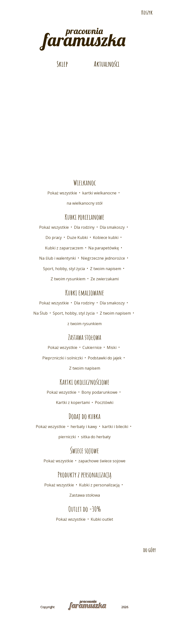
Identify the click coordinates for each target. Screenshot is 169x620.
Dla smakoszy (112, 227)
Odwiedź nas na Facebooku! (14, 12)
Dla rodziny (84, 227)
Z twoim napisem (105, 268)
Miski (111, 347)
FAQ (122, 567)
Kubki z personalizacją (99, 485)
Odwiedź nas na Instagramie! (30, 12)
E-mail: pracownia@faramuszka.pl (52, 4)
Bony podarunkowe (99, 392)
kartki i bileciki (115, 426)
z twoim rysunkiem (84, 323)
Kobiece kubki (105, 237)
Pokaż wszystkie (62, 193)
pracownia (84, 36)
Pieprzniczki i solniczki (62, 358)
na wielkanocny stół (84, 203)
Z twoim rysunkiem (68, 279)
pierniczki (67, 436)
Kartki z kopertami (73, 402)
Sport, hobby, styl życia (64, 268)
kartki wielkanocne (99, 193)
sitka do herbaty (96, 436)
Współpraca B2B (96, 567)
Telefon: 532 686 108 (128, 4)
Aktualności (106, 63)
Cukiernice (92, 347)
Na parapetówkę (103, 248)
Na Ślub (40, 313)
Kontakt (22, 567)
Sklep (62, 63)
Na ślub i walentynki (57, 258)
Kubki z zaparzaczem (64, 248)
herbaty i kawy (84, 426)
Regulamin (144, 567)
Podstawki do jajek (105, 358)
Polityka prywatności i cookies (84, 575)
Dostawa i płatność (56, 567)
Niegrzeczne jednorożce (103, 258)
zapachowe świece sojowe (101, 461)
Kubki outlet (102, 519)
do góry (149, 550)
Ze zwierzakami (104, 279)
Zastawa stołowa (84, 495)
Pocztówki (104, 402)
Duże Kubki (77, 237)
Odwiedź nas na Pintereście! (22, 12)
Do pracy (53, 237)
